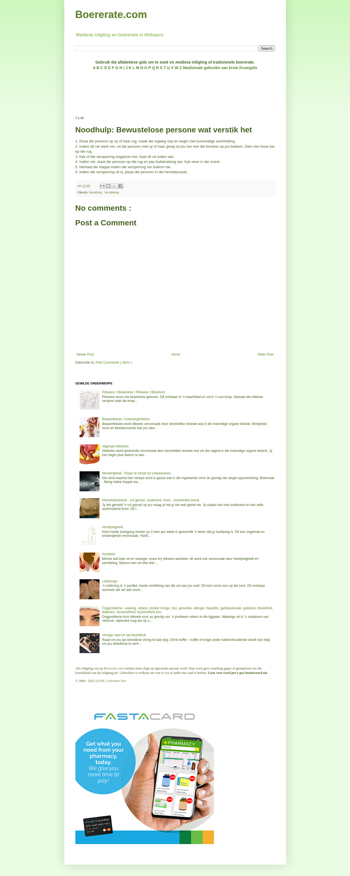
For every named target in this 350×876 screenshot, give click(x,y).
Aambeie (108, 554)
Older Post (266, 354)
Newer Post (85, 354)
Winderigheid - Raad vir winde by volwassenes (136, 473)
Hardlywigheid (112, 527)
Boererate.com (111, 14)
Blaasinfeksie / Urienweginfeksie (126, 419)
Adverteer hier (116, 681)
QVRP (100, 681)
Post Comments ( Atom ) (114, 362)
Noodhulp (96, 192)
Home (175, 354)
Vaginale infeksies (115, 446)
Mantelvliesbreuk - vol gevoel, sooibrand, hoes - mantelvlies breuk (150, 500)
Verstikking (111, 192)
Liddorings (109, 581)
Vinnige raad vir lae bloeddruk (124, 635)
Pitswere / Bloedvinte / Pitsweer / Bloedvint (133, 392)
